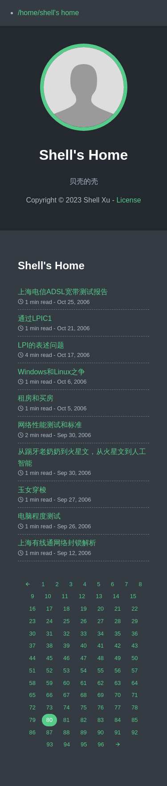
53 (66, 670)
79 (32, 720)
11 (65, 596)
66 (49, 695)
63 (117, 683)
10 (48, 596)
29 (134, 621)
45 (49, 658)
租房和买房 (35, 398)
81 (66, 720)
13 (99, 596)
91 (117, 732)
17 (49, 608)
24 (49, 621)
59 (49, 683)
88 (66, 732)
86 (32, 732)
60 (66, 683)
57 (134, 670)
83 (101, 720)
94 (67, 744)
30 (32, 633)
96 (101, 744)
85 (134, 720)
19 (83, 608)
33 (83, 633)
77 (117, 707)
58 (32, 683)
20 (101, 608)
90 (101, 732)
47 (83, 658)
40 (83, 645)
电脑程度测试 (39, 516)
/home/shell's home (48, 12)
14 (116, 596)
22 (134, 608)
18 (66, 608)
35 (117, 633)
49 (117, 658)
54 (83, 670)
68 (83, 695)
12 (82, 596)
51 (32, 670)
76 (101, 707)
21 (117, 608)
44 (32, 658)
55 (101, 670)
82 (83, 720)
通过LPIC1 (35, 318)
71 (134, 695)
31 (49, 633)
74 (66, 707)
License (128, 200)
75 (83, 707)
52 (49, 670)
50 (134, 658)
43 (134, 645)
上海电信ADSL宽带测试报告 (63, 292)
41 (101, 645)
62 (101, 683)
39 (66, 645)
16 (32, 608)
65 (32, 695)
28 (117, 621)
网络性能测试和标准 (50, 425)
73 (49, 707)
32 (66, 633)
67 (66, 695)
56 (117, 670)
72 (32, 707)
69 (101, 695)
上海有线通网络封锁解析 (57, 543)
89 (83, 732)
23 (32, 621)
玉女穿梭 (32, 490)
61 (83, 683)
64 (134, 683)
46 (66, 658)
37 (32, 645)
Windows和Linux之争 (51, 372)
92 (134, 732)
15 (133, 596)
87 (49, 732)
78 (134, 707)
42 (117, 645)
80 (49, 720)
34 (101, 633)
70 (117, 695)
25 (66, 621)
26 (83, 621)
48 (101, 658)
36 (134, 633)
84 (117, 720)
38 (49, 645)
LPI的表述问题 (41, 345)
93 (50, 744)
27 (101, 621)
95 (84, 744)
